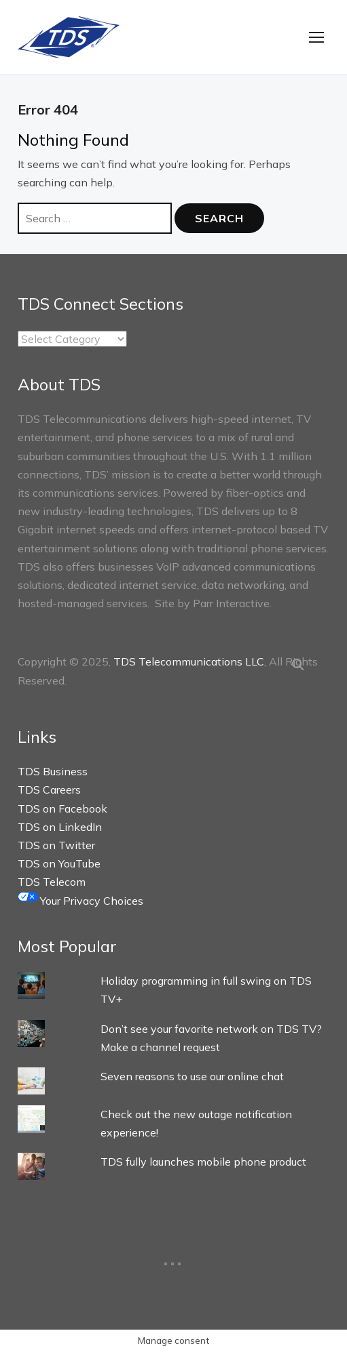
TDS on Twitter (56, 845)
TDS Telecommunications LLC (188, 661)
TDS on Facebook (62, 808)
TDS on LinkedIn (60, 827)
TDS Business (53, 771)
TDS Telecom (52, 881)
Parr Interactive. (232, 603)
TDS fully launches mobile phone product (203, 1161)
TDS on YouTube (59, 863)
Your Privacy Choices (80, 900)
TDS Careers (49, 789)
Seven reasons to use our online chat (192, 1076)
